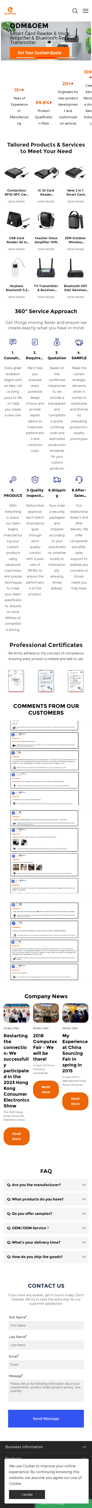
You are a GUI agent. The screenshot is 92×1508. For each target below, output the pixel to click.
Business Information (24, 1447)
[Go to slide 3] (67, 57)
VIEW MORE (16, 201)
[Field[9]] (46, 1364)
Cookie (29, 1466)
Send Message (46, 1419)
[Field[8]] (46, 1345)
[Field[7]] (46, 1325)
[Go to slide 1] (25, 57)
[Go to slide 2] (46, 57)
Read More (16, 1136)
